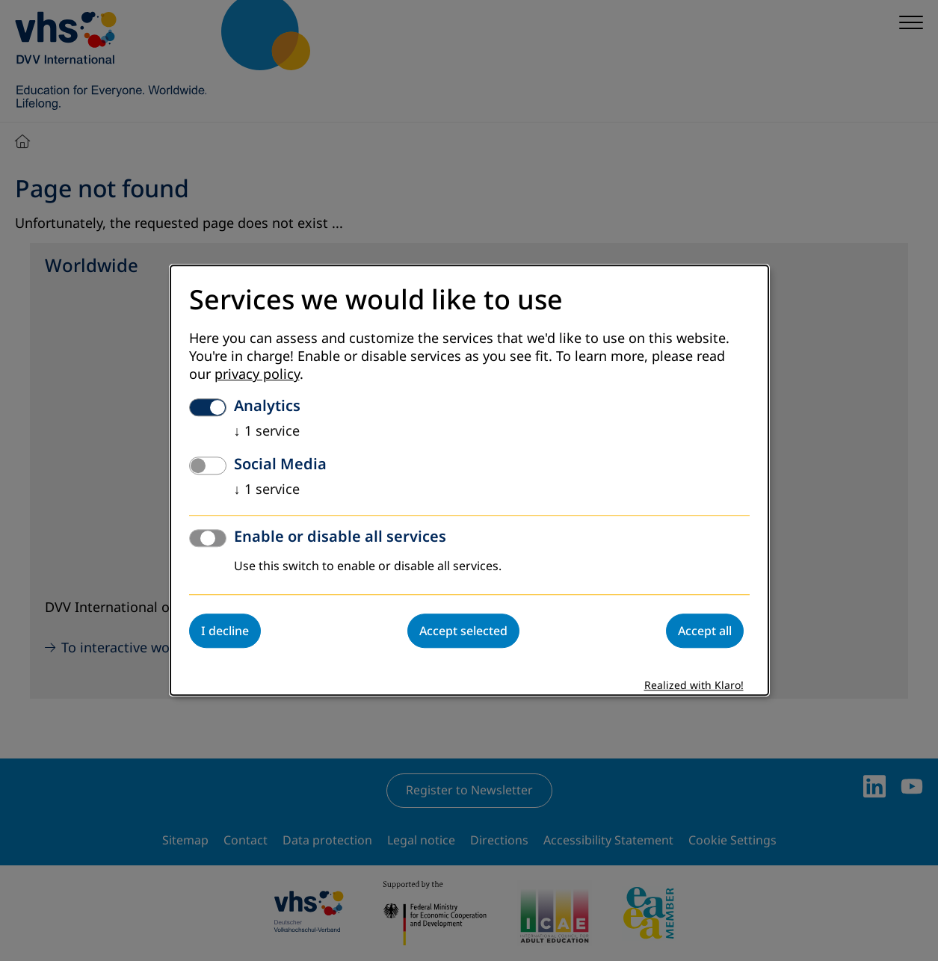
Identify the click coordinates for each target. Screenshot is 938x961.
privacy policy (257, 375)
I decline (225, 631)
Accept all (705, 631)
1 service (267, 432)
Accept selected (463, 631)
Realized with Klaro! (694, 686)
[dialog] (469, 480)
